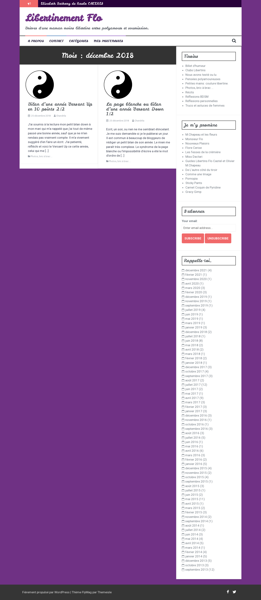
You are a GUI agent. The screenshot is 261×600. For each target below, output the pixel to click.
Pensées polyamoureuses (202, 79)
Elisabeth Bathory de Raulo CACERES (72, 3)
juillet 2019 (193, 310)
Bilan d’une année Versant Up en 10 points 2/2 (60, 106)
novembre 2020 (196, 279)
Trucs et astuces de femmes (205, 105)
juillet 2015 (193, 490)
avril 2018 (192, 349)
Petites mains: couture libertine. (206, 83)
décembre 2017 (196, 367)
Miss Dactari (193, 156)
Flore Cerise (193, 148)
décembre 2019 (196, 297)
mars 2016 (192, 455)
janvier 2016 (193, 464)
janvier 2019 (193, 327)
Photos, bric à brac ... (41, 156)
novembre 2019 (196, 301)
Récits (189, 92)
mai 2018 (191, 345)
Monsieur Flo (194, 139)
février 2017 (193, 407)
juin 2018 (191, 340)
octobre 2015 (194, 477)
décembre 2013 (196, 560)
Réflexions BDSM (196, 96)
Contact (56, 41)
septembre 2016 (196, 429)
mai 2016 (191, 446)
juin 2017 (191, 389)
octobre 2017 (194, 371)
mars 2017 (192, 402)
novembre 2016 (196, 420)
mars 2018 (192, 354)
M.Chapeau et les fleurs (201, 134)
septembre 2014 (196, 521)
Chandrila (61, 115)
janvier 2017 (193, 411)
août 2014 (192, 525)
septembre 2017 (196, 376)
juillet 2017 (193, 384)
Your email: (189, 221)
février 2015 (193, 512)
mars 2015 (192, 508)
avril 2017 (192, 398)
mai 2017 (191, 393)
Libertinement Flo (63, 17)
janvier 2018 (193, 363)
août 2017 (192, 380)
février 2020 (193, 292)
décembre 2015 (196, 468)
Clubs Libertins (195, 70)
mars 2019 (192, 323)
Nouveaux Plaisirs (197, 143)
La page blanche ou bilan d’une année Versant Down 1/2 (134, 109)
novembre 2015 (196, 473)
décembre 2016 (196, 415)
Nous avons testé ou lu (200, 74)
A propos (36, 41)
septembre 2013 (196, 569)
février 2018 (193, 358)
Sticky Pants (193, 183)
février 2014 (193, 552)
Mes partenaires (108, 41)
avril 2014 (192, 543)
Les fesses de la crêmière (203, 152)
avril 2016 (192, 450)
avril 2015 (192, 503)
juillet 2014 (193, 530)
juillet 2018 (193, 336)
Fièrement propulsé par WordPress (46, 592)
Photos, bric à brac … (199, 88)
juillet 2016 (193, 437)
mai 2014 (191, 539)
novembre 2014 (196, 517)
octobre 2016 (194, 424)
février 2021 (193, 274)
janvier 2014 (193, 556)
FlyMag (87, 592)
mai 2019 (191, 318)
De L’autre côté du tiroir (201, 170)
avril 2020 (192, 283)
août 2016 (192, 433)
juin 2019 (191, 314)
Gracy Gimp (193, 192)
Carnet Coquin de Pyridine (203, 187)
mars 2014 (192, 547)
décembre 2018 (196, 332)
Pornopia (191, 178)
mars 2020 (192, 288)
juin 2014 (191, 534)
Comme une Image (198, 174)
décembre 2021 (196, 270)
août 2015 (192, 486)
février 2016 (193, 459)
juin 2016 (191, 442)
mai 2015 (191, 499)
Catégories (78, 41)
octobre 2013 (194, 565)
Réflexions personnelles (201, 101)
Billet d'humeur (195, 66)
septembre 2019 (196, 305)
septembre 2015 (196, 481)
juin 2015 (191, 494)
